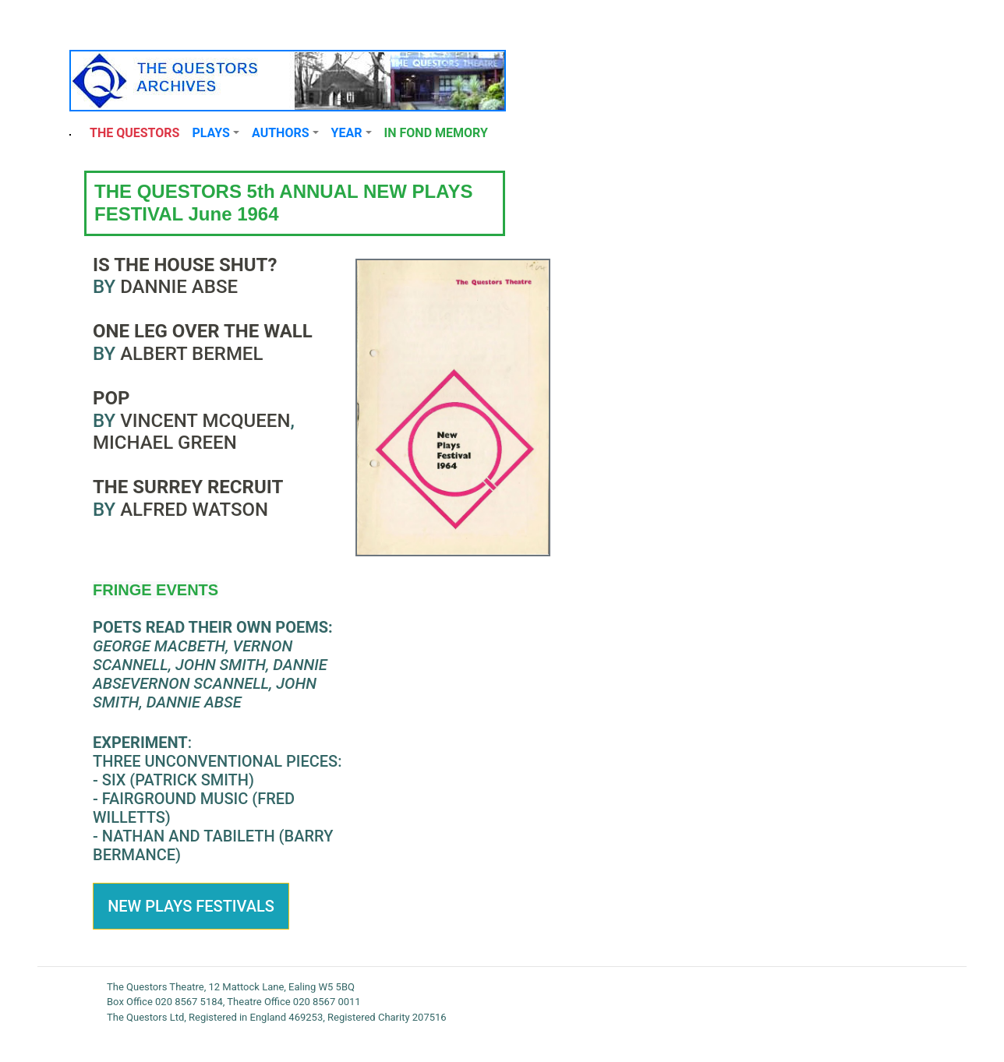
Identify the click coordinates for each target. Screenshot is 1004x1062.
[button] (216, 133)
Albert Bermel (191, 354)
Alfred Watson (191, 509)
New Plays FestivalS (191, 906)
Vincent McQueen (205, 421)
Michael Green (165, 442)
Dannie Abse (179, 287)
